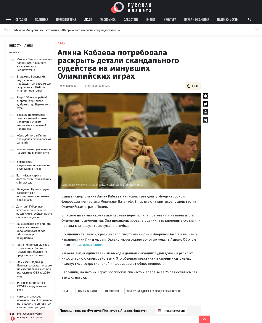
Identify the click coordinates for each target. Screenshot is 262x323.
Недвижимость (227, 19)
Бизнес (151, 19)
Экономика (107, 19)
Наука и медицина (196, 19)
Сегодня (21, 19)
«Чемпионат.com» (87, 245)
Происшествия (66, 19)
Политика (41, 19)
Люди (88, 19)
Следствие (131, 19)
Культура (170, 19)
